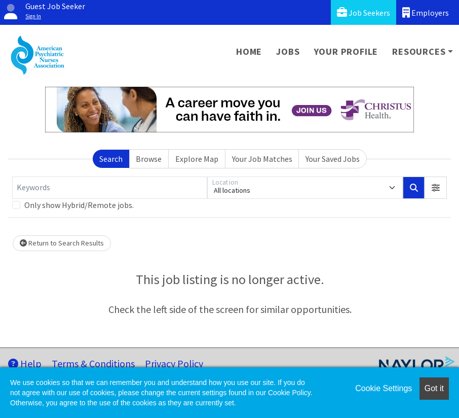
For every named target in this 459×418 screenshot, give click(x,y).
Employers (425, 12)
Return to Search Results (62, 243)
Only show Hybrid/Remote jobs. (79, 205)
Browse (149, 159)
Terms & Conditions (93, 363)
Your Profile (346, 51)
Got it (434, 388)
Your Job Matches (262, 159)
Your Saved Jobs (332, 159)
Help (25, 363)
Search (111, 159)
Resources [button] (418, 51)
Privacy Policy (174, 363)
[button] (436, 188)
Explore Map (196, 159)
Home (249, 51)
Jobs (287, 51)
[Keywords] (109, 188)
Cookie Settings (383, 388)
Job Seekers (363, 12)
